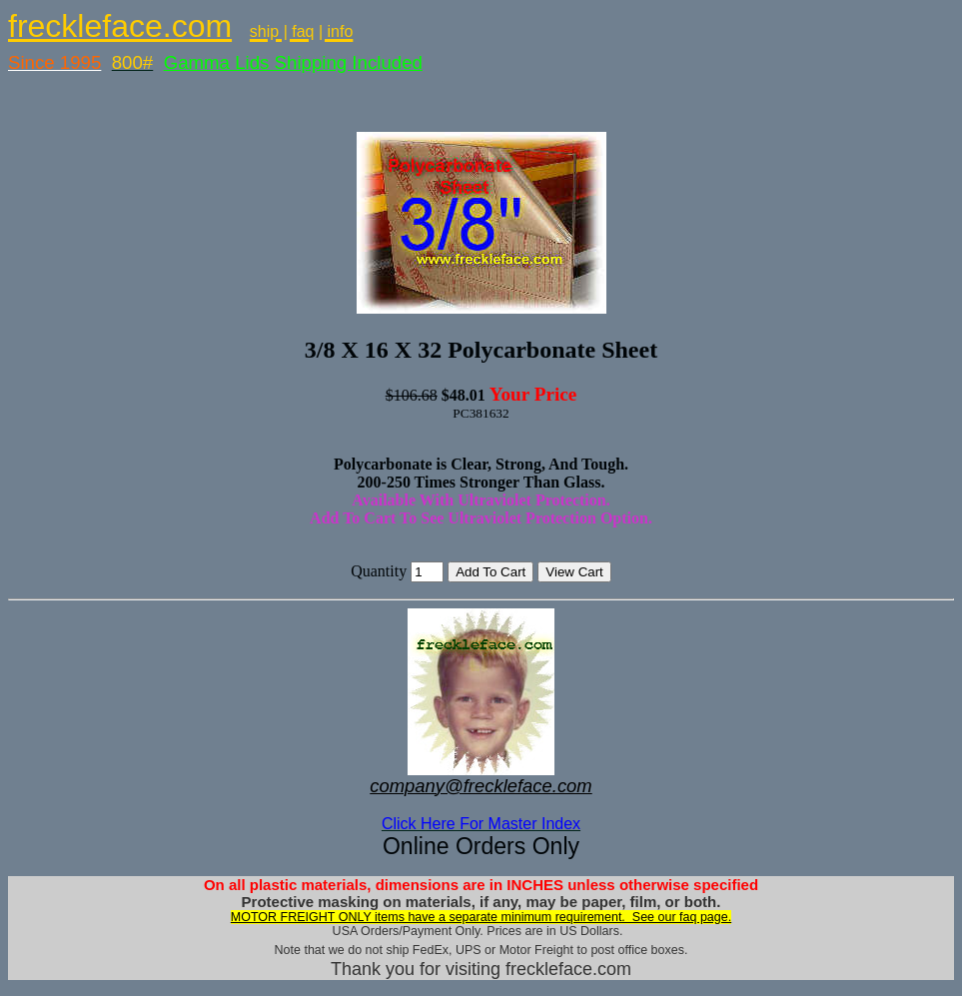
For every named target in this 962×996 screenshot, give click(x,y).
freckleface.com (120, 26)
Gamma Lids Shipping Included (293, 62)
